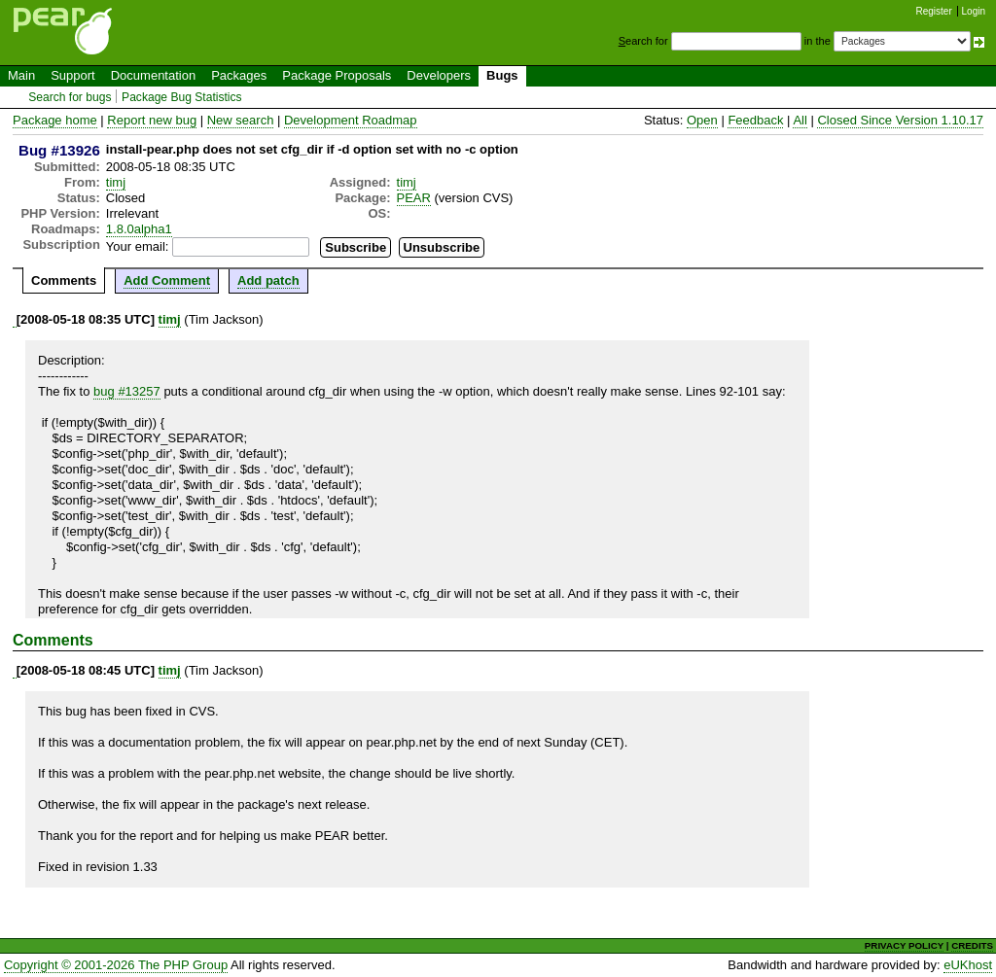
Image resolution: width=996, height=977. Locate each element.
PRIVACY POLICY (904, 945)
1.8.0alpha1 (139, 229)
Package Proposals (336, 75)
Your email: (137, 246)
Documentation (153, 75)
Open (702, 120)
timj (115, 182)
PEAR (414, 198)
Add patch (268, 280)
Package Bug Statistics (182, 97)
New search (240, 120)
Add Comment (167, 280)
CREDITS (972, 945)
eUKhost (967, 965)
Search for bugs (69, 97)
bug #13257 (126, 391)
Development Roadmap (350, 120)
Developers (439, 75)
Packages (239, 75)
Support (73, 75)
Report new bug (151, 120)
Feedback (755, 120)
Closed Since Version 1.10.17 (900, 120)
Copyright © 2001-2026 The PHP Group (116, 965)
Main (21, 75)
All (799, 120)
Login (973, 11)
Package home (55, 120)
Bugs (502, 75)
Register (934, 11)
